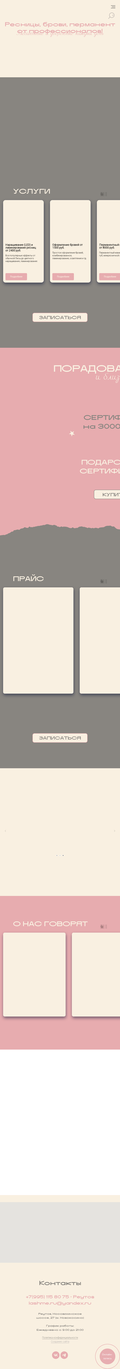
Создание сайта (60, 1341)
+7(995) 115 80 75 (47, 1296)
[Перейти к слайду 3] (63, 855)
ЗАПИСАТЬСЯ (60, 317)
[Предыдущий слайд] (5, 831)
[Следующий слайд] (114, 831)
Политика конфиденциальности (60, 1337)
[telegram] (64, 1355)
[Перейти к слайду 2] (60, 855)
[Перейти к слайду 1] (57, 855)
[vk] (56, 1355)
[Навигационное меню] (113, 7)
